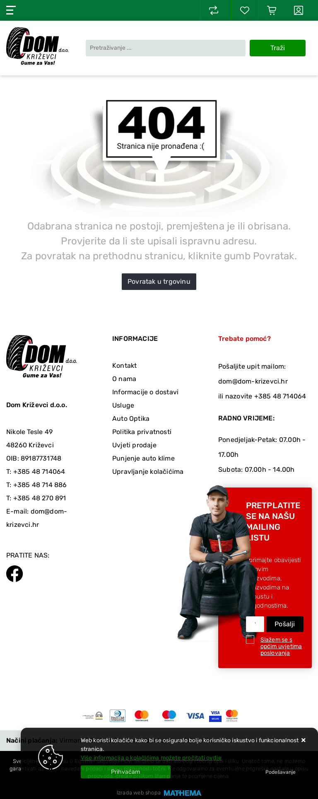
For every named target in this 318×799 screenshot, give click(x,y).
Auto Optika (130, 418)
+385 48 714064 (39, 472)
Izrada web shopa (139, 792)
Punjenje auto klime (143, 458)
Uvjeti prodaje (134, 445)
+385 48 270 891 (39, 498)
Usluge (123, 405)
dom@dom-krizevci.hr (253, 381)
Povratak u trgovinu (159, 281)
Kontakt (124, 365)
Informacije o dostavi (145, 392)
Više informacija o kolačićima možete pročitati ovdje (151, 757)
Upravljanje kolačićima (147, 472)
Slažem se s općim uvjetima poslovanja (281, 646)
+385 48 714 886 (40, 485)
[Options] (280, 772)
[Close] (126, 771)
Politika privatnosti (141, 432)
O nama (124, 379)
